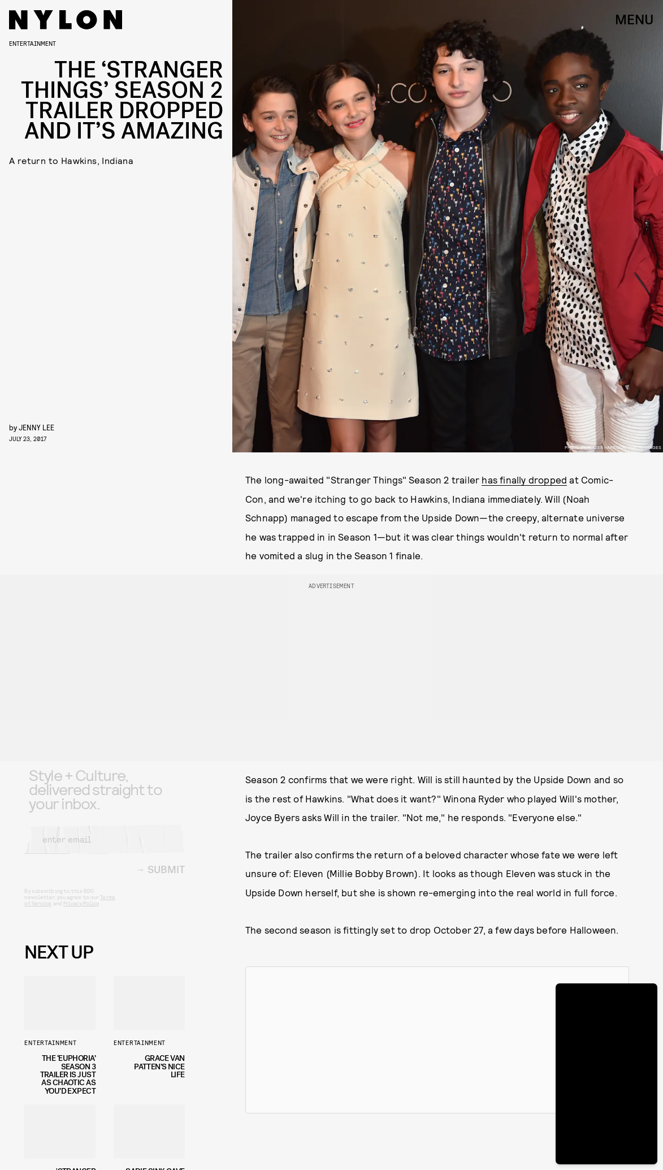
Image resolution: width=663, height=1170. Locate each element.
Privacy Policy (81, 912)
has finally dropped (524, 479)
